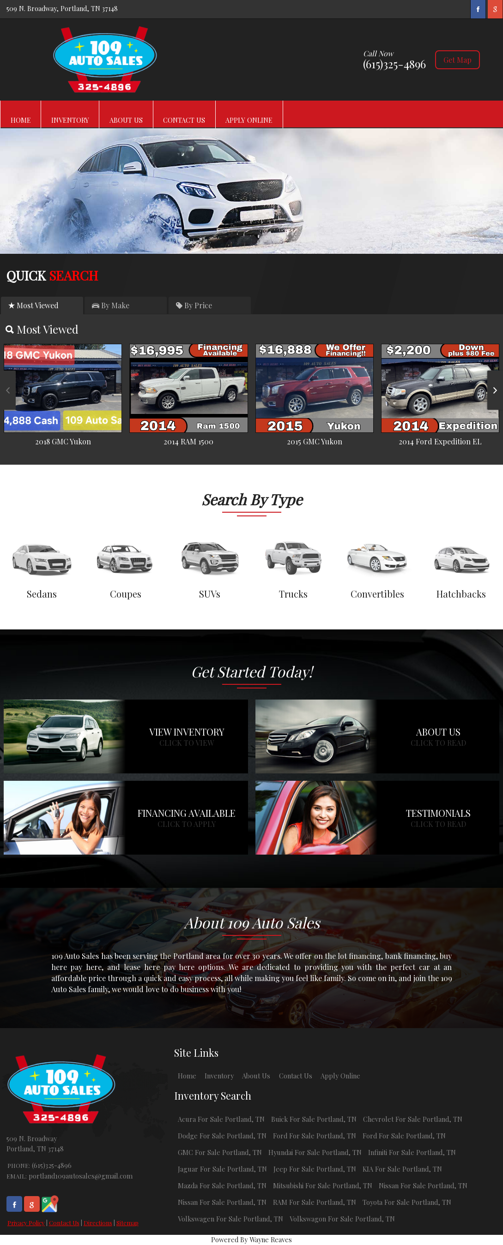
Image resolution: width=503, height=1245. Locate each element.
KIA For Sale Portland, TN (402, 1168)
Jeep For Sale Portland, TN (314, 1168)
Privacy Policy (26, 1223)
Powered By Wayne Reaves (251, 1239)
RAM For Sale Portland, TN (314, 1202)
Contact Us (64, 1223)
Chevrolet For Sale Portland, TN (412, 1119)
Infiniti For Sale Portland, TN (412, 1152)
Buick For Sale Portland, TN (314, 1119)
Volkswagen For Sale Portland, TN (230, 1218)
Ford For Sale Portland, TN (314, 1135)
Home (187, 1075)
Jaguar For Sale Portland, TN (222, 1168)
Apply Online (340, 1075)
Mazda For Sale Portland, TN (222, 1185)
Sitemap (127, 1223)
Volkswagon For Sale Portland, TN (342, 1218)
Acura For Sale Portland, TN (221, 1119)
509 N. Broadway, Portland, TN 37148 (62, 8)
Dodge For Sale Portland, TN (222, 1135)
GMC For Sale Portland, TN (220, 1152)
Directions (98, 1223)
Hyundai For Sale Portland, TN (315, 1152)
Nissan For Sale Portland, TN (423, 1185)
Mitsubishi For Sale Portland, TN (322, 1185)
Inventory (219, 1075)
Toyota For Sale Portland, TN (407, 1202)
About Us (256, 1075)
